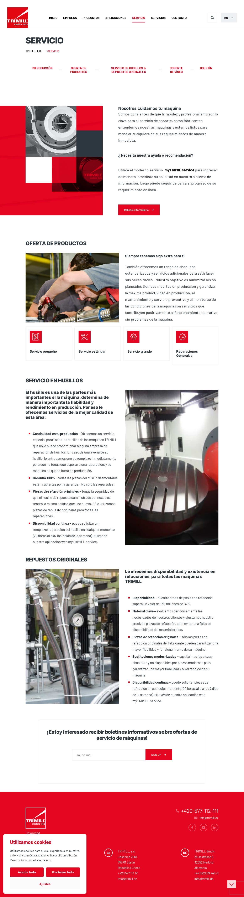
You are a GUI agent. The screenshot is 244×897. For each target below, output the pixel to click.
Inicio (53, 18)
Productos (91, 18)
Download (33, 833)
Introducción (42, 68)
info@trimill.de (203, 879)
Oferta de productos (78, 70)
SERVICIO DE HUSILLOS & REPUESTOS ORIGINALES (128, 70)
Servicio (138, 18)
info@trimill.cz (127, 879)
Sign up (156, 754)
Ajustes (45, 884)
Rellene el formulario (136, 210)
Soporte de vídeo (176, 70)
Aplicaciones (115, 18)
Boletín (206, 68)
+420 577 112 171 (128, 873)
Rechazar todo (63, 872)
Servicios (158, 18)
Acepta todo (27, 872)
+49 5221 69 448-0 (206, 873)
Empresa (70, 18)
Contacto (179, 18)
